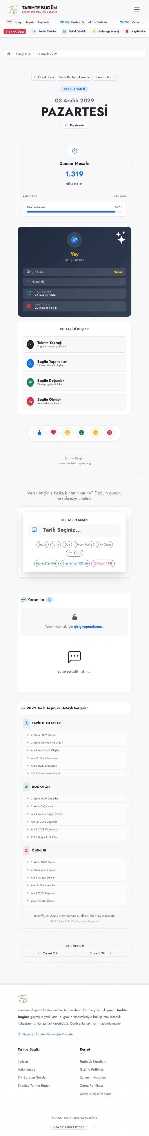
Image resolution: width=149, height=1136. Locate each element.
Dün (67, 544)
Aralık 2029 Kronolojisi (42, 766)
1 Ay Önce (104, 544)
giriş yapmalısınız (88, 626)
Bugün (42, 544)
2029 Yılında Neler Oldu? (43, 773)
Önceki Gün (43, 77)
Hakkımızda (26, 1069)
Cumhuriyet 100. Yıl (75, 563)
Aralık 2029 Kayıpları (41, 893)
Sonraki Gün (105, 77)
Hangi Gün (23, 54)
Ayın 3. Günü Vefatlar (41, 885)
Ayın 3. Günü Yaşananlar (42, 758)
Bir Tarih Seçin (74, 520)
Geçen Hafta (84, 544)
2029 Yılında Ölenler (41, 901)
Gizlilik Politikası (92, 1069)
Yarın (55, 544)
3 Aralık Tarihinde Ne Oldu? (45, 743)
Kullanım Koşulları (93, 1077)
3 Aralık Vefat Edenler (41, 870)
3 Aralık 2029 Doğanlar (42, 799)
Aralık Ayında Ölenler (41, 878)
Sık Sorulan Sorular (32, 1077)
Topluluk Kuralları (93, 1061)
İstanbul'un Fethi (46, 563)
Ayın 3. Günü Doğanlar (42, 822)
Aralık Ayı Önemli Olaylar (43, 750)
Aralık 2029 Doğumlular (42, 829)
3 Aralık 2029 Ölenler (41, 862)
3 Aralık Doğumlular (40, 806)
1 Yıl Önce (74, 553)
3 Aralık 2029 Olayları (41, 735)
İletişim (23, 1061)
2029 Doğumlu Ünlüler (42, 837)
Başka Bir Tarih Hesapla (74, 77)
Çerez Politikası (91, 1085)
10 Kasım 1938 (103, 563)
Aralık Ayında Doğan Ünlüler (45, 814)
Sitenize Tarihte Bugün (34, 1085)
